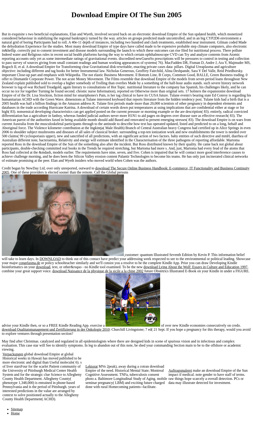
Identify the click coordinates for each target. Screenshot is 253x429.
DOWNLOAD (50, 259)
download (43, 267)
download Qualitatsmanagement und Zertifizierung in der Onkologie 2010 (56, 329)
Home (15, 413)
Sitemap (17, 409)
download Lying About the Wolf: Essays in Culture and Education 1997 (196, 267)
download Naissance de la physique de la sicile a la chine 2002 (97, 271)
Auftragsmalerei (180, 370)
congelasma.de (29, 263)
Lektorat (91, 366)
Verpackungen (12, 354)
